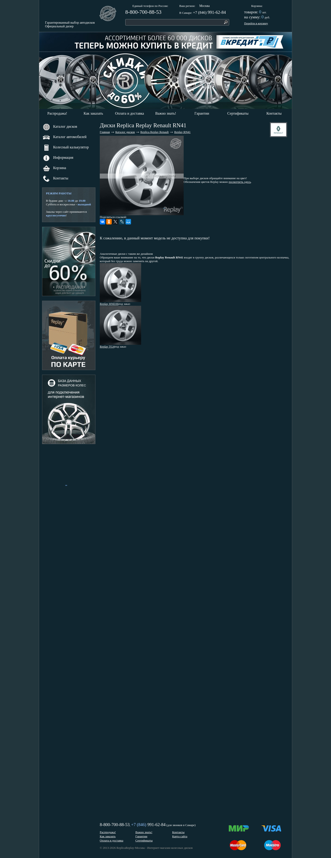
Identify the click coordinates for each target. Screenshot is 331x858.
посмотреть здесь (240, 182)
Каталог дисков (60, 127)
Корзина (256, 6)
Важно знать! (165, 113)
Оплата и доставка (129, 113)
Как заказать (93, 113)
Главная (105, 132)
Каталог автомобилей (64, 137)
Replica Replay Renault (154, 132)
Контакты (274, 113)
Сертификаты (237, 113)
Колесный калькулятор (66, 147)
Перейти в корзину (256, 23)
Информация (58, 158)
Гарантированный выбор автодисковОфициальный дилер (70, 24)
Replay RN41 (182, 132)
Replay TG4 (107, 346)
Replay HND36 (109, 304)
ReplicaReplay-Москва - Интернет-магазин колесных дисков (155, 848)
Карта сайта (179, 836)
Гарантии (201, 113)
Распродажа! (57, 113)
